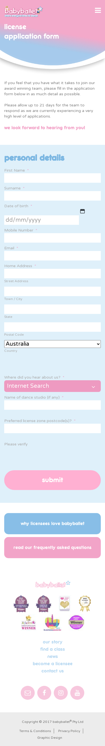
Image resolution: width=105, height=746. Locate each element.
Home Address (20, 266)
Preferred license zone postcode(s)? (40, 420)
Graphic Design (49, 738)
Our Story (52, 642)
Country (10, 351)
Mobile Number (20, 230)
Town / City (13, 299)
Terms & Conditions (35, 731)
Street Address (16, 281)
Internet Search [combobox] (28, 386)
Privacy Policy (69, 731)
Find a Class (52, 649)
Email (11, 248)
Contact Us (52, 671)
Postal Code (14, 335)
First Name (16, 170)
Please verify (16, 444)
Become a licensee (53, 663)
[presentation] (46, 458)
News (52, 656)
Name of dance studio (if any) (34, 397)
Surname (14, 188)
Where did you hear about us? (34, 377)
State (8, 317)
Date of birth (18, 206)
